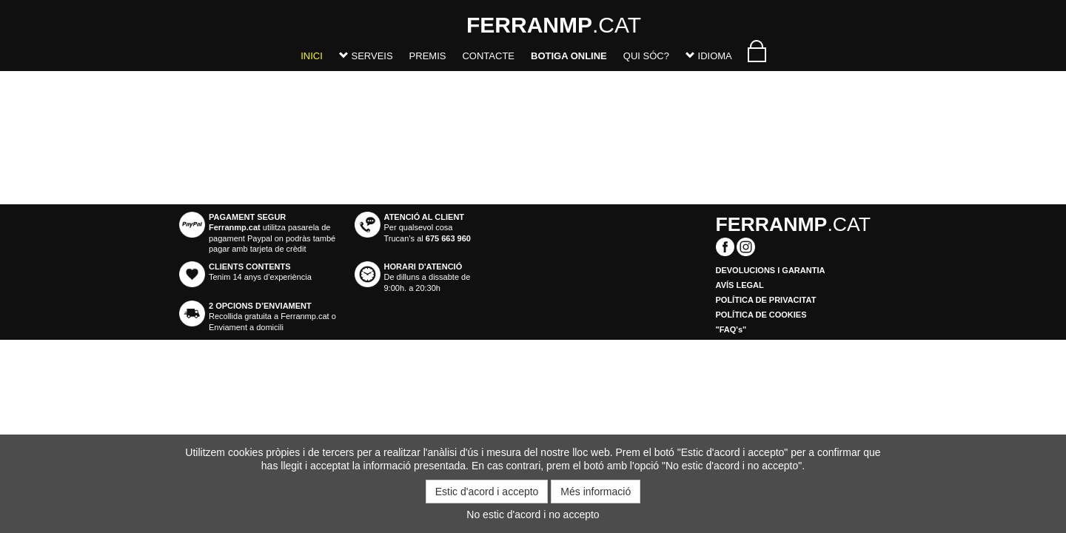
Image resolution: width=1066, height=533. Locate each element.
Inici (312, 55)
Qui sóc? (646, 55)
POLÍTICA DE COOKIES (761, 314)
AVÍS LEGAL (740, 285)
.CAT (484, 25)
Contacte (488, 55)
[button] (366, 59)
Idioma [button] (708, 55)
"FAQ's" (731, 329)
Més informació (595, 491)
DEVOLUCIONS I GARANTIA (770, 270)
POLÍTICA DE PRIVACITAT (766, 299)
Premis (427, 55)
